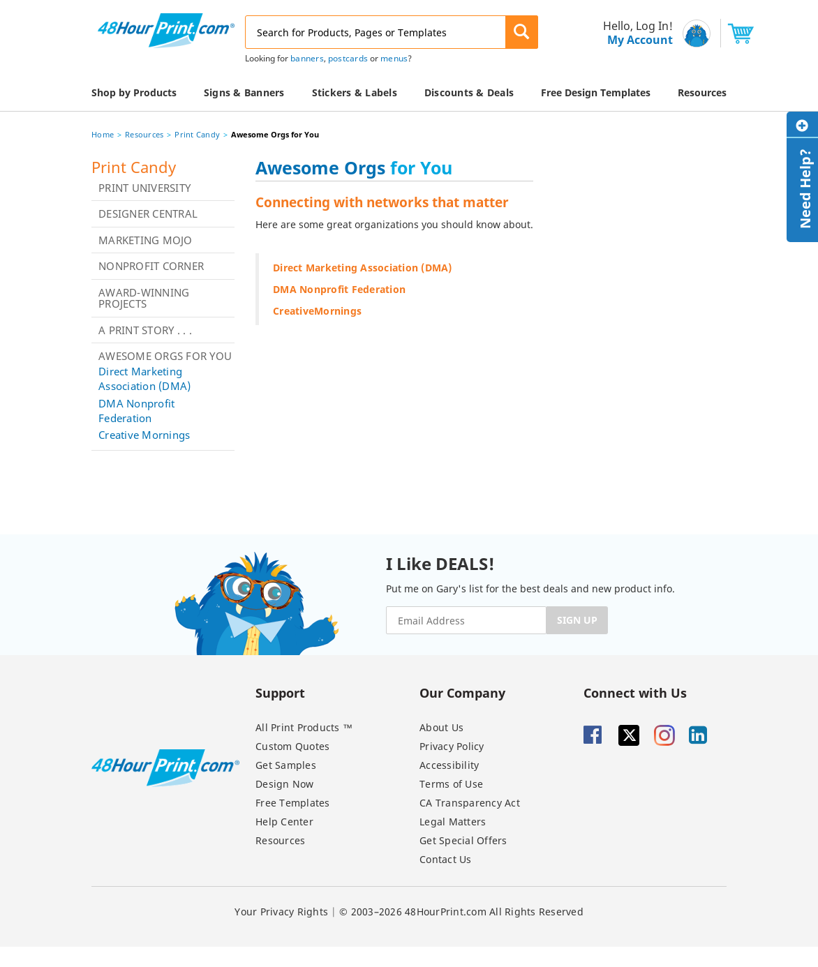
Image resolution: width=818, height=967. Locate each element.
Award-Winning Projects (143, 298)
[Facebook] (599, 735)
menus (394, 58)
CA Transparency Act (469, 802)
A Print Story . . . (145, 330)
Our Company (462, 692)
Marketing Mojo (145, 240)
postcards (348, 58)
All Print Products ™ (303, 727)
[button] (521, 32)
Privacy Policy (451, 746)
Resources (144, 134)
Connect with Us (635, 692)
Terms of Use (451, 783)
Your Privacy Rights (281, 911)
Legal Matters (452, 821)
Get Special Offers (463, 840)
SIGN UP (577, 620)
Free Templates (292, 802)
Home (102, 134)
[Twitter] (634, 735)
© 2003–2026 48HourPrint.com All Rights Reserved (461, 911)
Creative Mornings (144, 435)
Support (280, 692)
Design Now (284, 783)
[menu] (633, 33)
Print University (144, 188)
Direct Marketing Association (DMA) (144, 378)
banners (307, 58)
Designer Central (148, 213)
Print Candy (197, 134)
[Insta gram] (670, 735)
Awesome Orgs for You (165, 356)
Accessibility (449, 765)
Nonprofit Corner (151, 266)
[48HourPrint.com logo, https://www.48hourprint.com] (166, 29)
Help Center (284, 821)
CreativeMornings (317, 310)
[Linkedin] (705, 735)
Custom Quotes (292, 746)
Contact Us (445, 859)
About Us (441, 727)
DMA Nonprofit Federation (136, 410)
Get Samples (285, 765)
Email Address (1, 0)
